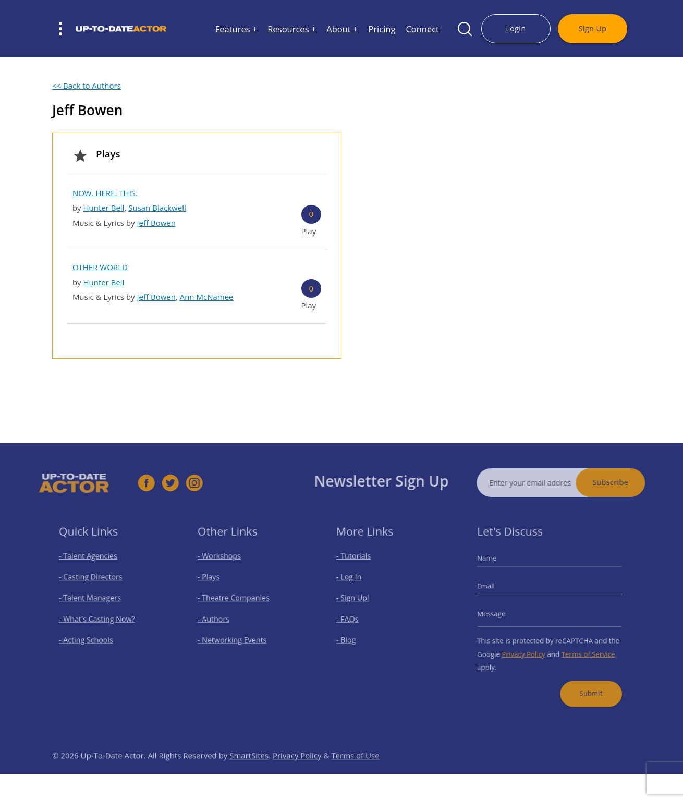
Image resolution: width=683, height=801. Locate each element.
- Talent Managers (93, 600)
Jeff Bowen (156, 222)
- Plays (214, 581)
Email (494, 590)
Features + (236, 29)
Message (498, 614)
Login (516, 28)
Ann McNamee (207, 297)
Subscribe (625, 482)
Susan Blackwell (157, 207)
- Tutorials (358, 563)
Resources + (291, 29)
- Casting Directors (93, 581)
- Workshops (223, 563)
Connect (422, 29)
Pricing (381, 29)
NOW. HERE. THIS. (105, 193)
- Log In (354, 581)
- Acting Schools (89, 637)
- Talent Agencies (91, 563)
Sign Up (592, 28)
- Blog (351, 637)
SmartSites (249, 770)
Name (495, 565)
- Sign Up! (357, 600)
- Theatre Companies (235, 600)
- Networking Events (234, 637)
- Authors (218, 618)
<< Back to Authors (86, 85)
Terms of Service (583, 649)
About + (342, 29)
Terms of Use (355, 770)
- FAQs (352, 618)
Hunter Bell (103, 207)
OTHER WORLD (100, 267)
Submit (585, 683)
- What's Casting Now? (99, 618)
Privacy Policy (527, 649)
